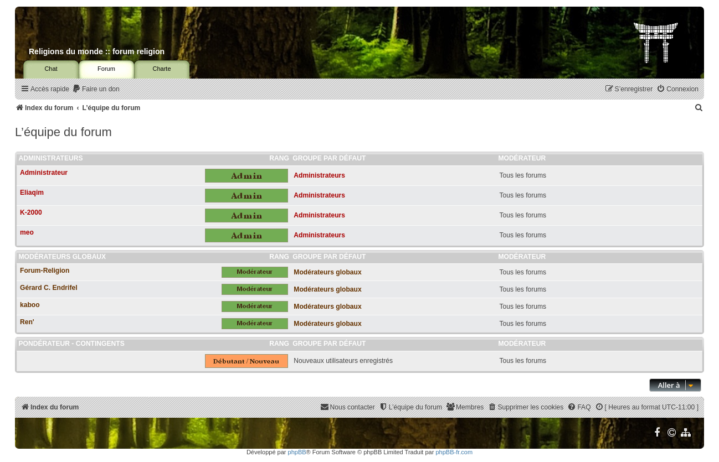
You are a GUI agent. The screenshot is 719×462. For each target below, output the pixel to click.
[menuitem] (96, 89)
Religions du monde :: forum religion (97, 51)
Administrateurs (51, 158)
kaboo (30, 305)
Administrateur (44, 173)
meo (27, 232)
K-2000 (31, 212)
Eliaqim (32, 192)
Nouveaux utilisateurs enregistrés (343, 361)
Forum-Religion (44, 270)
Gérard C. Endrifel (49, 288)
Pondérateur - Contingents (72, 343)
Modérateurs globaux (62, 257)
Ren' (27, 322)
